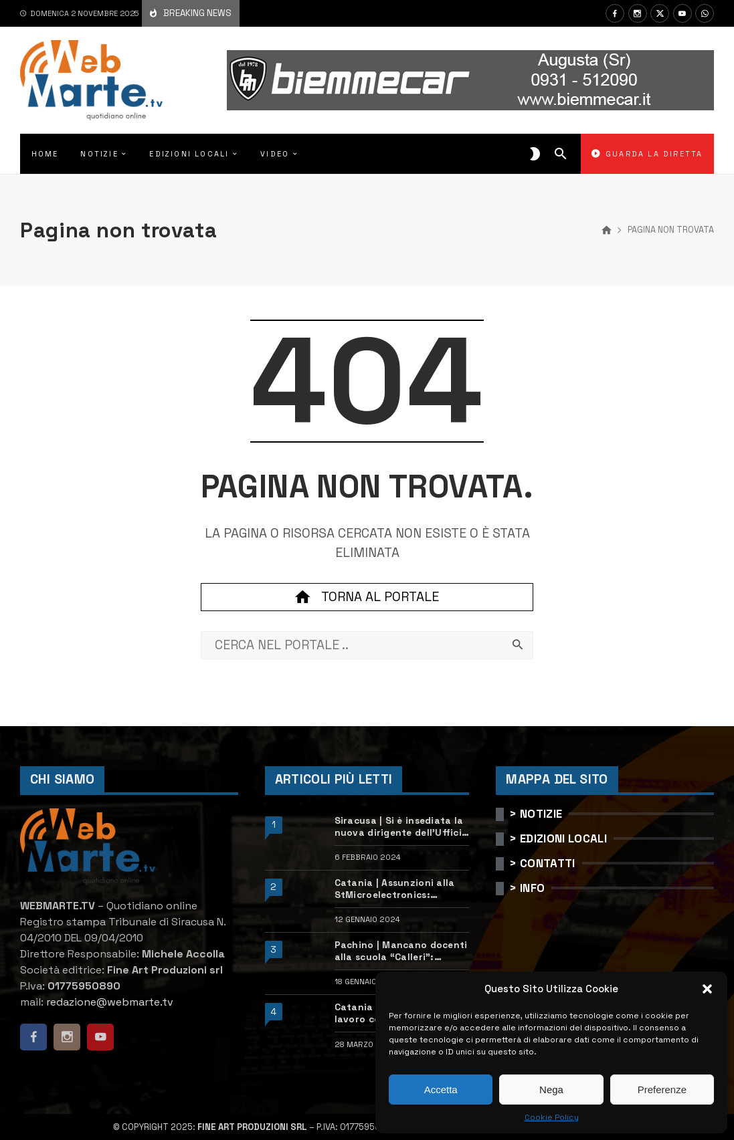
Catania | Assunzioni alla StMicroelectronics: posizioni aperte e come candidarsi (395, 889)
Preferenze (662, 1089)
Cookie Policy (552, 1117)
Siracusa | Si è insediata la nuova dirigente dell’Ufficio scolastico (401, 827)
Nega (551, 1089)
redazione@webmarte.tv (109, 1002)
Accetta (441, 1089)
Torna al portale (366, 597)
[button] (707, 989)
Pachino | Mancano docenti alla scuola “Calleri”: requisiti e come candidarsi (401, 951)
